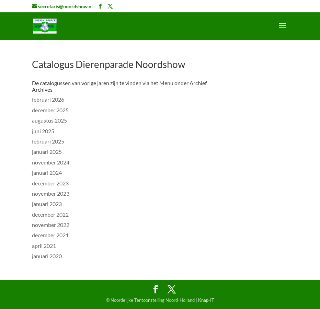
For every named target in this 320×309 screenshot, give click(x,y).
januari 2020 (47, 256)
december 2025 (50, 110)
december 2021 (50, 235)
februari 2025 (48, 141)
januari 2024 (47, 172)
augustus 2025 (49, 120)
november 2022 (50, 224)
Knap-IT (206, 300)
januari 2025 (47, 151)
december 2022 (50, 214)
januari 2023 (47, 204)
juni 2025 (43, 131)
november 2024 (50, 162)
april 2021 (44, 245)
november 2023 (50, 193)
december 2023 (50, 183)
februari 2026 (48, 99)
